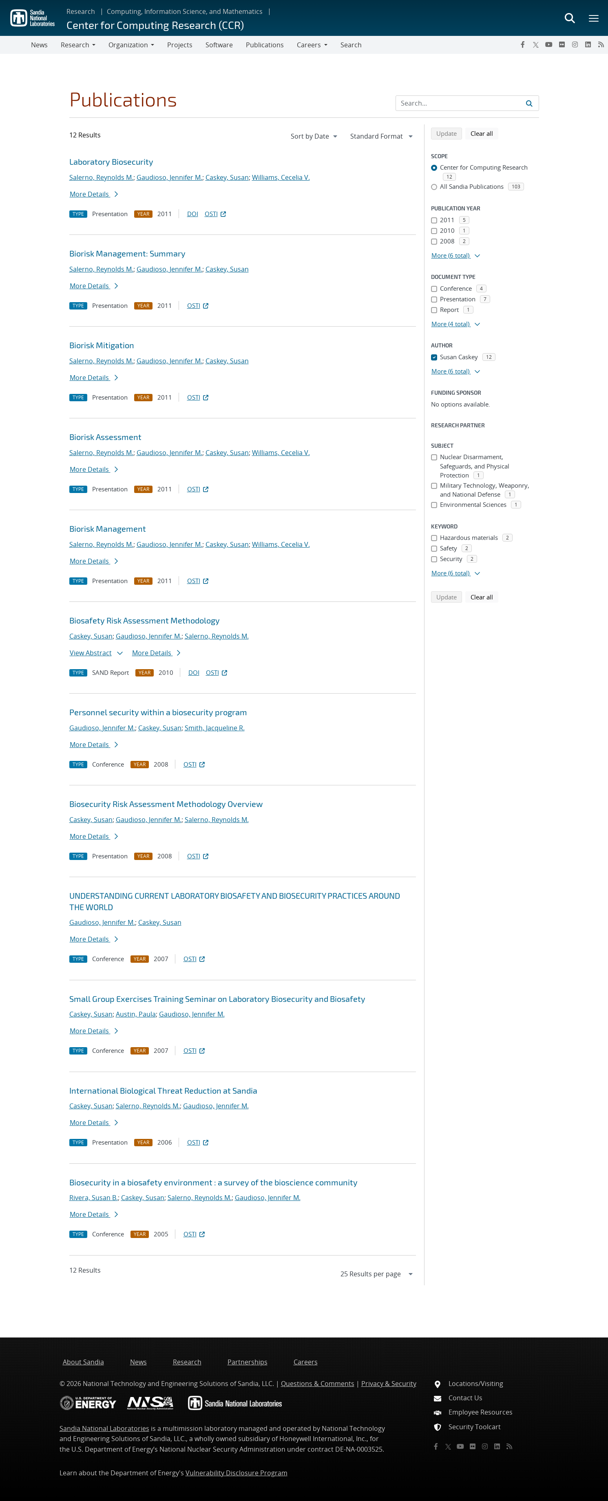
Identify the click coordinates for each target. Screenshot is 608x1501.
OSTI (216, 214)
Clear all (484, 132)
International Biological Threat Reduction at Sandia (163, 1090)
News (39, 44)
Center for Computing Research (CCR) (155, 24)
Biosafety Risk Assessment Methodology (144, 620)
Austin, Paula (136, 1014)
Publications (265, 44)
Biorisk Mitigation (101, 345)
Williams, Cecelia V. (281, 177)
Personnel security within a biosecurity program (158, 712)
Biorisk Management (107, 528)
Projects (179, 44)
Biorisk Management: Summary (127, 253)
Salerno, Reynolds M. (101, 177)
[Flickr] (562, 44)
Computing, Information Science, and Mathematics (185, 11)
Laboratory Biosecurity (111, 161)
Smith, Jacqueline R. (215, 727)
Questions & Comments (317, 1383)
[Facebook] (523, 44)
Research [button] (75, 44)
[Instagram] (575, 44)
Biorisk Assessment (105, 437)
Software (219, 44)
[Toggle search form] (570, 18)
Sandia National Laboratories (104, 1428)
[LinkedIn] (588, 44)
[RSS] (601, 44)
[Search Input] (467, 103)
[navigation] (315, 136)
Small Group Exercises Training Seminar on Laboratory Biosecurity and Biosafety (217, 999)
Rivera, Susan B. (93, 1197)
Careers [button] (309, 44)
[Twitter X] (536, 44)
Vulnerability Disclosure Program (236, 1472)
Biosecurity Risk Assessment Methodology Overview (166, 804)
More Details (94, 194)
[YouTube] (549, 44)
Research (80, 11)
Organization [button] (128, 44)
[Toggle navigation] (15, 45)
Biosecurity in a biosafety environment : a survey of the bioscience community (213, 1182)
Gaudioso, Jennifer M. (169, 177)
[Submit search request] (529, 103)
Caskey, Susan (227, 177)
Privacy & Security (388, 1383)
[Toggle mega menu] (594, 18)
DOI (192, 214)
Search (351, 44)
